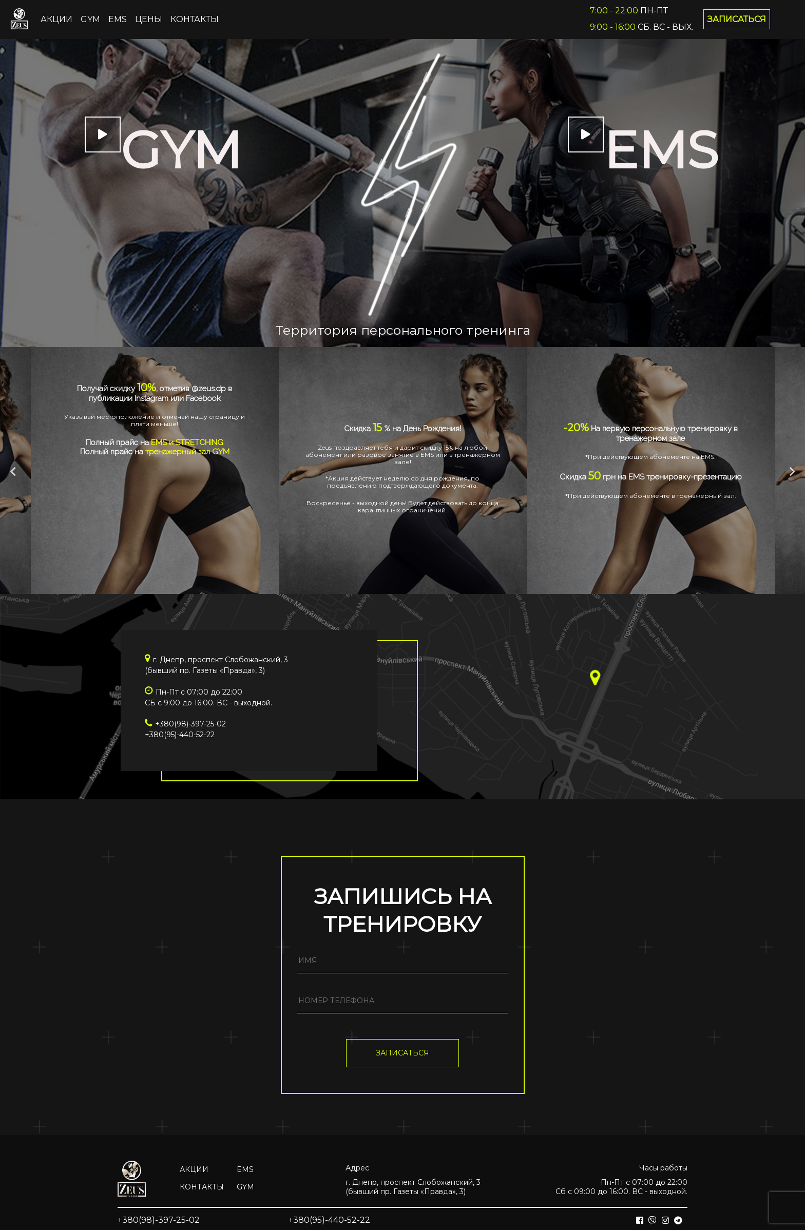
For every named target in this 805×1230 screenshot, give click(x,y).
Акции (56, 19)
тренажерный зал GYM (187, 451)
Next (792, 472)
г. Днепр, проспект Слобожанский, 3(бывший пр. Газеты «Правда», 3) (413, 1187)
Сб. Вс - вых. (641, 27)
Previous (13, 472)
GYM (90, 19)
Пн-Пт (629, 10)
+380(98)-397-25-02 (190, 723)
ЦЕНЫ (148, 19)
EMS (117, 19)
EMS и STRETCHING (187, 442)
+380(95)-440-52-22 (180, 734)
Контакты (194, 19)
